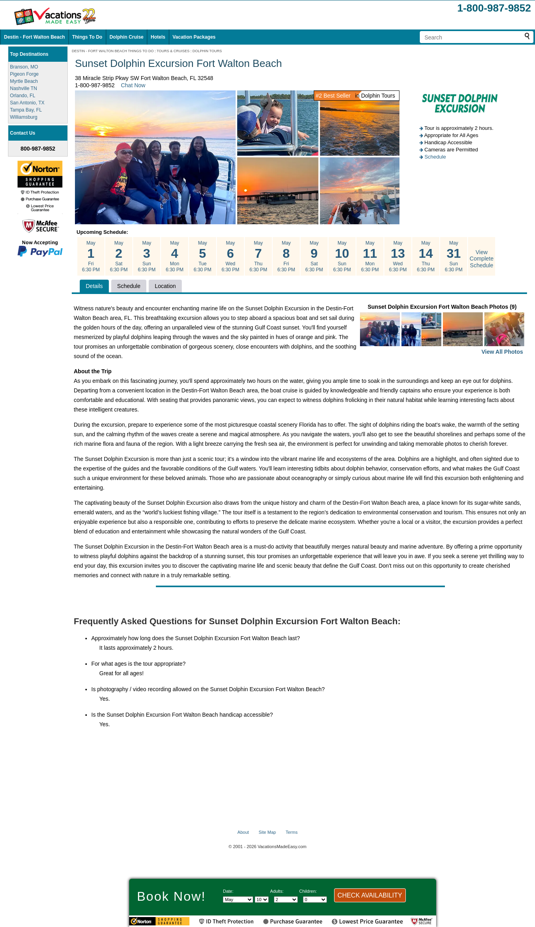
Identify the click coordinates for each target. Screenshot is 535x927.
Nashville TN (23, 88)
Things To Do (87, 37)
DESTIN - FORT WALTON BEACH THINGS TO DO (113, 51)
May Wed (230, 256)
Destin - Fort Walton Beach (34, 37)
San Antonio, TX (27, 103)
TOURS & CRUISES (173, 51)
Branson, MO (24, 67)
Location (165, 286)
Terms (291, 832)
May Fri (90, 256)
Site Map (267, 832)
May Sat (118, 256)
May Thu (258, 256)
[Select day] (262, 899)
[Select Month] (238, 899)
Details (94, 286)
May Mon (174, 256)
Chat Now (133, 85)
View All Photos (502, 352)
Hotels (158, 37)
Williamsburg (23, 117)
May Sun (146, 256)
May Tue (202, 256)
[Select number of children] (315, 899)
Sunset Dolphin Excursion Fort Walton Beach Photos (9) (442, 330)
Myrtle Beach (24, 81)
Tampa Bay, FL (26, 110)
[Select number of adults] (286, 899)
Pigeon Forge (24, 74)
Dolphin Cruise (127, 37)
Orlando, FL (22, 95)
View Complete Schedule (482, 259)
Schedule (435, 157)
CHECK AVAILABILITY (370, 895)
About (243, 832)
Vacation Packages (194, 37)
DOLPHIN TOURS (207, 51)
